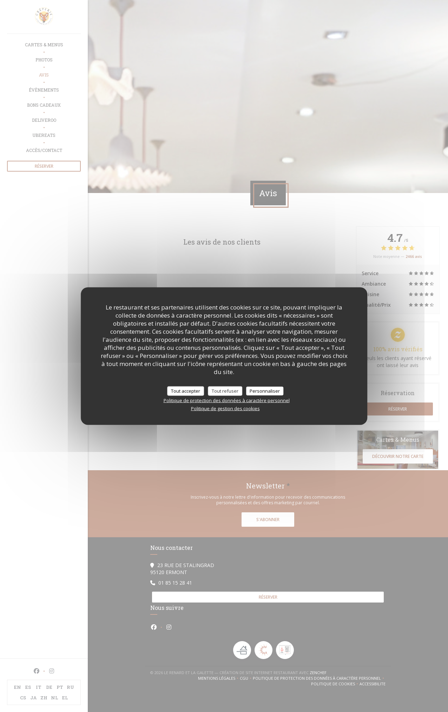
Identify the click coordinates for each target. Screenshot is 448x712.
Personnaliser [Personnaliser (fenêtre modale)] (265, 390)
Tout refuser (225, 390)
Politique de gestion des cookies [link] (225, 408)
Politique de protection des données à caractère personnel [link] (227, 400)
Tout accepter (185, 390)
